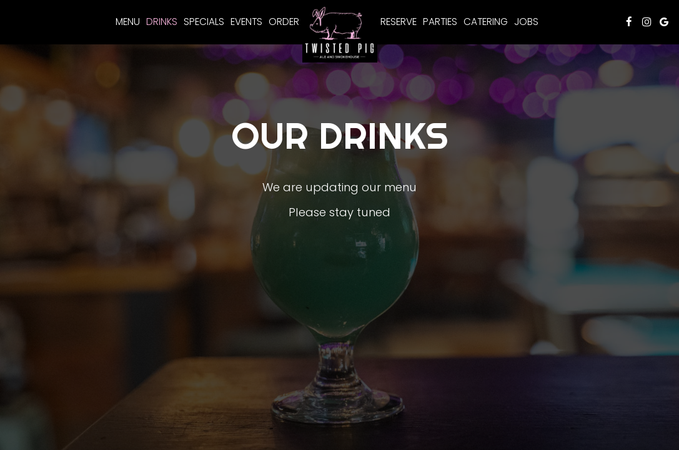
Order (284, 22)
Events (246, 22)
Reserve (398, 22)
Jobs (526, 22)
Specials (204, 22)
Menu (128, 22)
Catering (485, 22)
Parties (440, 22)
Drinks (161, 22)
